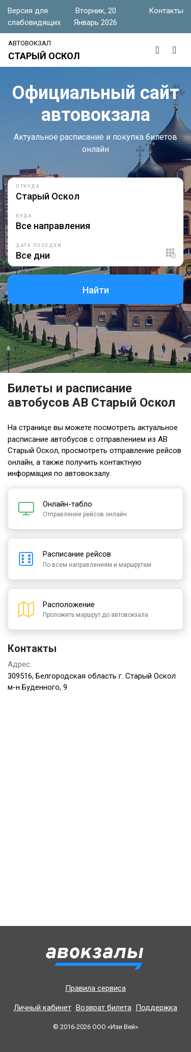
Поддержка (156, 1007)
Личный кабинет (42, 1007)
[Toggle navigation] (174, 50)
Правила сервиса (95, 988)
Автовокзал (29, 43)
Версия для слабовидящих (34, 16)
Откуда (28, 186)
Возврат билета (103, 1007)
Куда (24, 215)
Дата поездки (39, 245)
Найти (96, 290)
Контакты (166, 10)
